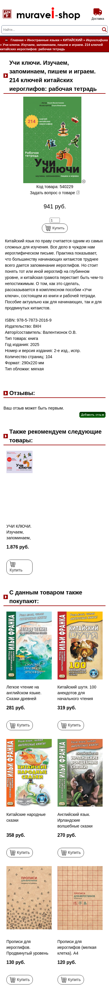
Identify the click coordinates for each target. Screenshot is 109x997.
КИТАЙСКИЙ (73, 40)
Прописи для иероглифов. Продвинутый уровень (27, 947)
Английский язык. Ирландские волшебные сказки (75, 820)
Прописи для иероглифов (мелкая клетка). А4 (77, 947)
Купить (55, 228)
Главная (17, 40)
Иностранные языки (43, 40)
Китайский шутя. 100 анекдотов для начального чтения (77, 693)
